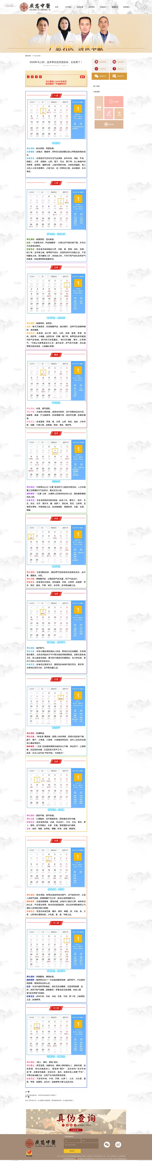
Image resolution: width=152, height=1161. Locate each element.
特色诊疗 (103, 7)
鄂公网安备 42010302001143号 (85, 1159)
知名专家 (80, 7)
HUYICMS (119, 1159)
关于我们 (68, 7)
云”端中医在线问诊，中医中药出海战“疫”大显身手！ (41, 1095)
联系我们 (126, 7)
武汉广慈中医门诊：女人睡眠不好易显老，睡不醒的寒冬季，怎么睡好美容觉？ (49, 1100)
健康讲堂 (115, 7)
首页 (56, 7)
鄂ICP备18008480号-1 (69, 1159)
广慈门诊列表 (36, 55)
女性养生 (91, 7)
